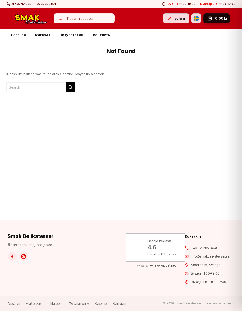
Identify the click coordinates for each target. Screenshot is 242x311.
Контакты (101, 35)
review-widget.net (162, 265)
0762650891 (46, 4)
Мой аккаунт (35, 303)
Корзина (101, 303)
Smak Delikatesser (31, 236)
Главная (18, 35)
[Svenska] (196, 18)
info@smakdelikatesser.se (210, 256)
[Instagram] (23, 256)
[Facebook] (12, 256)
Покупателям (71, 35)
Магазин (42, 35)
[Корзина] (216, 18)
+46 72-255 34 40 (204, 248)
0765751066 (22, 4)
